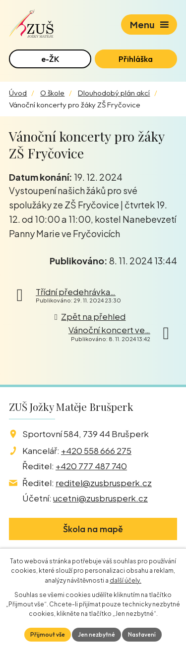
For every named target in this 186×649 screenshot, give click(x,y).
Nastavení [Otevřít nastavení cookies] (142, 634)
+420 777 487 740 (91, 465)
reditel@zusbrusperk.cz (104, 482)
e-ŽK (50, 59)
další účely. (125, 580)
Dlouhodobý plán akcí (114, 93)
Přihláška (136, 59)
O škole (52, 93)
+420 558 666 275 (96, 450)
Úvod (18, 93)
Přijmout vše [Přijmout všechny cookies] (47, 634)
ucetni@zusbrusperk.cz (100, 498)
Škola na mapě (93, 529)
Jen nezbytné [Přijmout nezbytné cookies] (96, 634)
